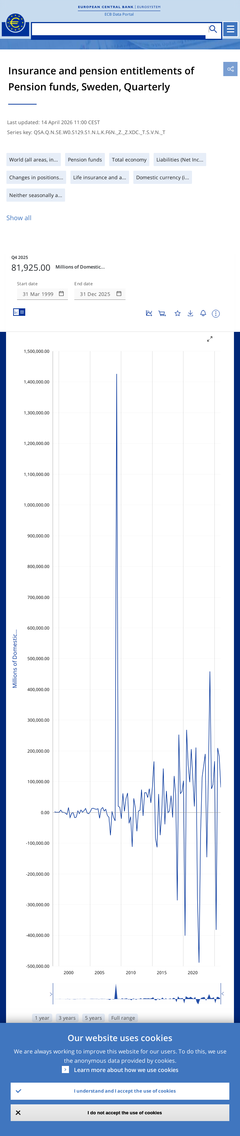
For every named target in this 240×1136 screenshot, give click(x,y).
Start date (27, 284)
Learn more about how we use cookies (126, 1070)
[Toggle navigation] (230, 29)
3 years (67, 1017)
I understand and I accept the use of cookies (125, 1091)
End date (83, 284)
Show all (19, 217)
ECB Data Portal (119, 14)
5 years (93, 1017)
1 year (42, 1017)
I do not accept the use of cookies (125, 1112)
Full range (123, 1017)
